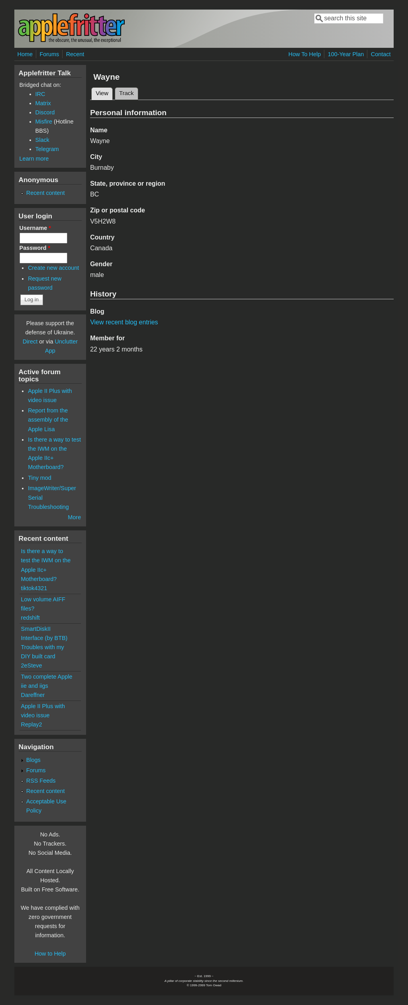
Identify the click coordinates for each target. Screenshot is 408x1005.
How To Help (304, 54)
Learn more (34, 158)
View (104, 92)
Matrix (43, 103)
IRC (40, 94)
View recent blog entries (124, 322)
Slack (42, 140)
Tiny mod (39, 478)
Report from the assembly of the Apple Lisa (48, 419)
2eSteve (31, 665)
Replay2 (31, 724)
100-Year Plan (346, 54)
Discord (45, 112)
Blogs (33, 760)
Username (35, 228)
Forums (49, 54)
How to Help (50, 953)
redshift (30, 617)
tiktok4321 (34, 588)
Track (126, 93)
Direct (30, 341)
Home (25, 54)
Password (35, 248)
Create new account (53, 268)
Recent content (45, 193)
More (74, 517)
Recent (75, 54)
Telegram (47, 149)
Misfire (43, 121)
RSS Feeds (41, 780)
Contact (381, 54)
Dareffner (33, 695)
